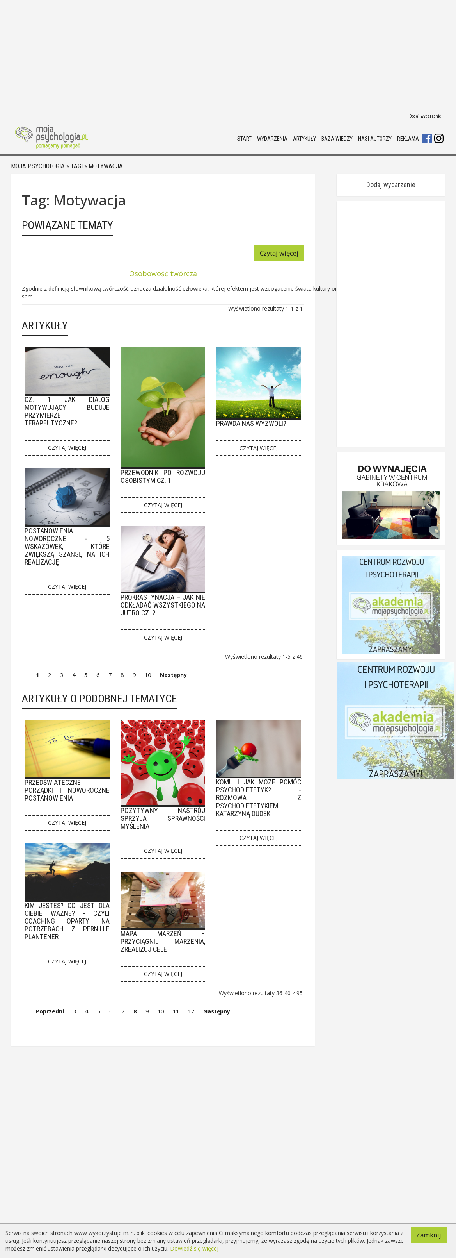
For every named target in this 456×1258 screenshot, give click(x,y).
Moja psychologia (38, 166)
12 (191, 1011)
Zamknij (428, 1234)
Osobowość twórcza (163, 273)
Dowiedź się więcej (194, 1248)
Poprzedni (50, 1011)
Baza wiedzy (337, 139)
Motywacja (106, 166)
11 (176, 1011)
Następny (173, 675)
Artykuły (304, 139)
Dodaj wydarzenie (425, 116)
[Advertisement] (228, 54)
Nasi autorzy (375, 139)
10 (148, 675)
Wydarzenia (272, 139)
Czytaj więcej (279, 252)
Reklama (408, 139)
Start (244, 139)
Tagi (77, 166)
